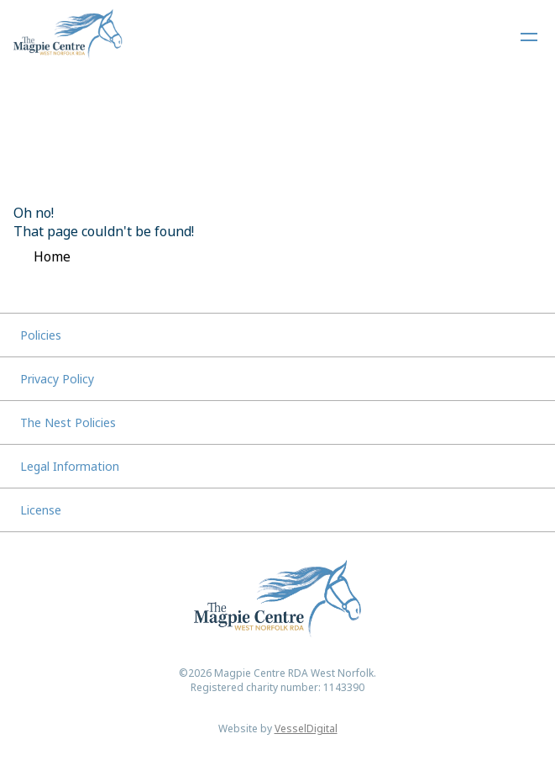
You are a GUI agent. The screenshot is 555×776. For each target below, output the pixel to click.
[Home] (68, 36)
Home (52, 256)
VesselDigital (306, 728)
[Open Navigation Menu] (529, 37)
